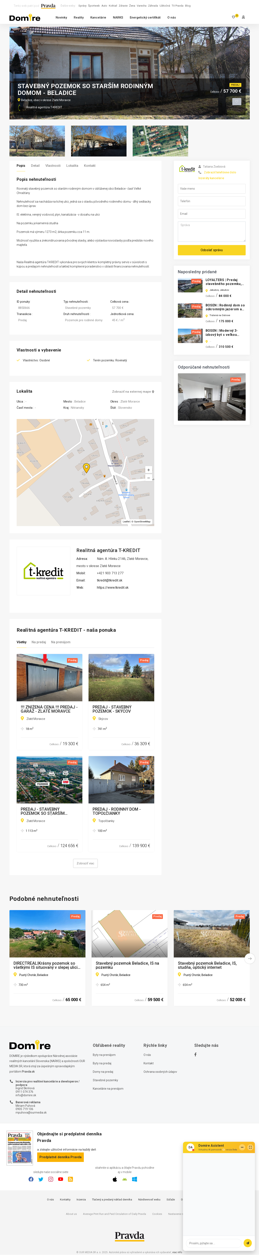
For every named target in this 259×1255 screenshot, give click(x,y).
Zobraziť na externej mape (133, 391)
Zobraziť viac (85, 863)
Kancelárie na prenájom (108, 1088)
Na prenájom (60, 642)
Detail (35, 166)
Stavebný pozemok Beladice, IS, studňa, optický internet (207, 965)
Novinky (61, 17)
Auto (104, 5)
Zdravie (123, 5)
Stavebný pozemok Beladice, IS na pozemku (127, 965)
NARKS (118, 17)
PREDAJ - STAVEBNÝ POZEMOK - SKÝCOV (112, 709)
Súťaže (171, 1199)
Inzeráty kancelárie (211, 178)
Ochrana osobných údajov (160, 1072)
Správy (82, 5)
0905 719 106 (24, 1109)
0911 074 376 (24, 1092)
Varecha (141, 5)
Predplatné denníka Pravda (60, 1157)
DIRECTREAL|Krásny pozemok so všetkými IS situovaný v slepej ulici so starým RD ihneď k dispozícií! (46, 965)
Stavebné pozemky (105, 1080)
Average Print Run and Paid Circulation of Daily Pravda (114, 1214)
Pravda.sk (28, 1071)
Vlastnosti (53, 166)
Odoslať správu (212, 250)
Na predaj (39, 642)
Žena (132, 5)
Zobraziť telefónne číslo (220, 172)
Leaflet (126, 522)
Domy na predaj (103, 1072)
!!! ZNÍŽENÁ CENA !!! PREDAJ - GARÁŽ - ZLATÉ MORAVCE (49, 709)
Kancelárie (98, 17)
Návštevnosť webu (149, 1199)
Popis (21, 166)
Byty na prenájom (104, 1055)
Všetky (21, 642)
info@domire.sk (26, 1095)
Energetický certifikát (145, 17)
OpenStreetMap (142, 522)
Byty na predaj (102, 1063)
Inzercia (81, 1199)
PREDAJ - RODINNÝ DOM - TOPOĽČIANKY (117, 811)
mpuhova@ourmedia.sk (31, 1112)
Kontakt (90, 166)
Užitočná (165, 5)
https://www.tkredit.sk (113, 588)
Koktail (113, 5)
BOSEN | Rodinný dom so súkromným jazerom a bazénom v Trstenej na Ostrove (225, 311)
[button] (148, 477)
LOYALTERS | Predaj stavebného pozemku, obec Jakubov (224, 284)
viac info (177, 1252)
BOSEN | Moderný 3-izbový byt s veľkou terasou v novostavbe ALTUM (224, 336)
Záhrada (153, 5)
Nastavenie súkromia (180, 1214)
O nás (171, 17)
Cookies (157, 1214)
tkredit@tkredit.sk (109, 581)
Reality (79, 17)
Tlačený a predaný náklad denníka (112, 1199)
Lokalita (72, 166)
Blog (188, 5)
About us (71, 1214)
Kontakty (65, 1199)
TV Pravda (177, 5)
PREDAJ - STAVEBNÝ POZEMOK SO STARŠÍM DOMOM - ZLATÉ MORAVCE (46, 811)
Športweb (94, 5)
